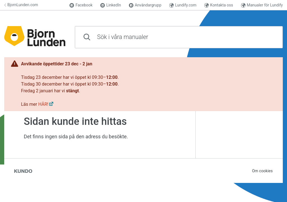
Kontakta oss (218, 5)
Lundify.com (182, 5)
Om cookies (262, 171)
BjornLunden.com (21, 5)
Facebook (81, 5)
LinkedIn (110, 5)
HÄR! (43, 104)
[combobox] (179, 37)
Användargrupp (145, 5)
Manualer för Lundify (262, 5)
